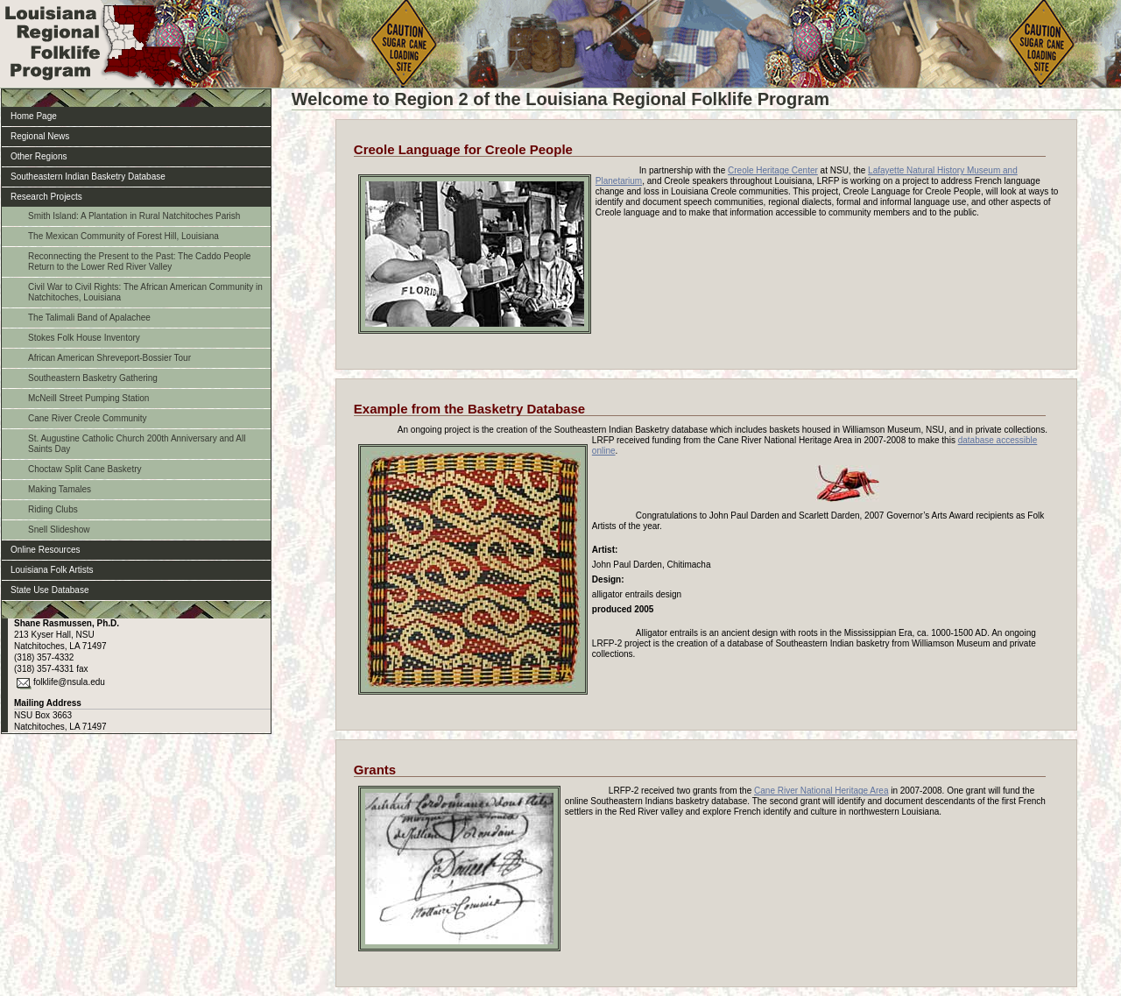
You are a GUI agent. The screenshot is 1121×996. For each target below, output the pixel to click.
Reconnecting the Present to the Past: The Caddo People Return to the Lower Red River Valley (139, 261)
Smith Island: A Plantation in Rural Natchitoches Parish (134, 216)
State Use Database (50, 590)
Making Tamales (59, 489)
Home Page (34, 116)
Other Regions (39, 156)
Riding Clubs (53, 509)
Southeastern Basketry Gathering (93, 378)
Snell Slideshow (59, 529)
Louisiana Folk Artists (52, 570)
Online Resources (45, 550)
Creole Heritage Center (773, 170)
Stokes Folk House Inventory (84, 338)
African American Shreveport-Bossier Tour (109, 358)
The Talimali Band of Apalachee (89, 317)
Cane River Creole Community (87, 418)
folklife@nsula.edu (69, 682)
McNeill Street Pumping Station (88, 398)
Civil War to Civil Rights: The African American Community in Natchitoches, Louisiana (145, 292)
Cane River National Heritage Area (821, 790)
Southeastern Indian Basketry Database (88, 176)
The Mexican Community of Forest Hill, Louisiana (123, 236)
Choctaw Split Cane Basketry (85, 469)
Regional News (40, 136)
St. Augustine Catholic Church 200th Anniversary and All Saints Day (136, 444)
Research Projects (46, 196)
